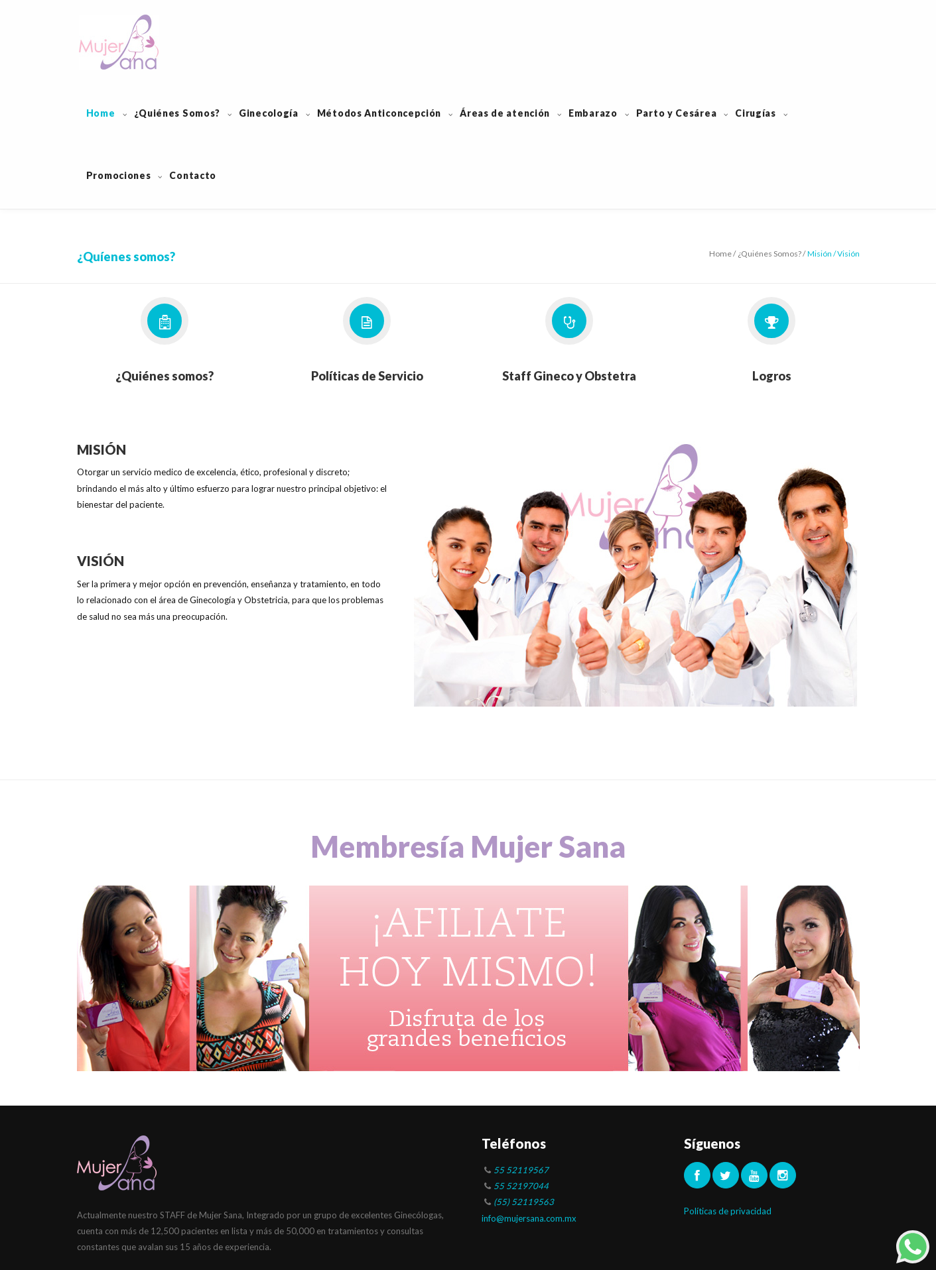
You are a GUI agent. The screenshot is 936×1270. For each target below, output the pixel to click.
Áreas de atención (505, 113)
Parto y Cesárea (676, 113)
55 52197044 (521, 1186)
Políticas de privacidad (727, 1211)
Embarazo (593, 113)
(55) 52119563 (524, 1201)
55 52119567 (521, 1170)
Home (100, 113)
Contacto (192, 175)
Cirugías (755, 113)
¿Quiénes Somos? (177, 113)
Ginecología (269, 113)
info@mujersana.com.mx (529, 1218)
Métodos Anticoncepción (379, 113)
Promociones (118, 175)
